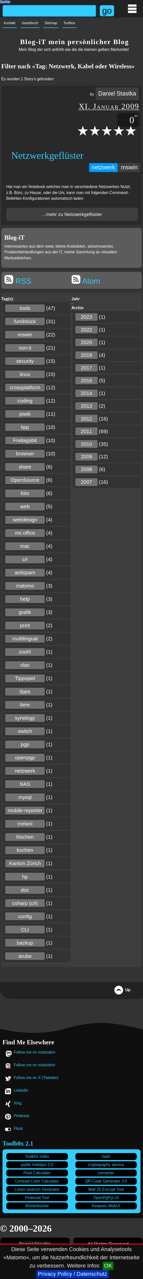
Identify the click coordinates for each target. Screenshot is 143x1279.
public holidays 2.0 (37, 1165)
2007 (86, 482)
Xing (17, 1103)
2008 (86, 469)
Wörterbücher (37, 1206)
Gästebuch (30, 23)
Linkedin (21, 1090)
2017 (86, 368)
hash (106, 1156)
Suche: (5, 1)
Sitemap (51, 23)
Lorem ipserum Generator (36, 1189)
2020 (86, 342)
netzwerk (103, 167)
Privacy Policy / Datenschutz (72, 1274)
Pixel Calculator (37, 1173)
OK (108, 1266)
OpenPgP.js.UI (106, 1197)
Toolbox (69, 23)
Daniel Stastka (117, 93)
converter (106, 1173)
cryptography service (106, 1165)
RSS (17, 280)
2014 (86, 393)
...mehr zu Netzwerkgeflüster (72, 214)
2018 (86, 355)
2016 (86, 380)
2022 (86, 329)
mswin (129, 167)
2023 (86, 317)
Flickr (18, 1128)
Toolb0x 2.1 (17, 1143)
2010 (86, 444)
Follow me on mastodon (34, 1052)
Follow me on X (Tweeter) (36, 1078)
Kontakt (9, 23)
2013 (86, 406)
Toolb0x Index (37, 1156)
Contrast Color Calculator (37, 1181)
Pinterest (21, 1116)
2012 (86, 418)
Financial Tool (37, 1197)
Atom (86, 280)
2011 (86, 431)
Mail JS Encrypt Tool (106, 1189)
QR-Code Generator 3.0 (106, 1181)
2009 (86, 456)
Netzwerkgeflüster (47, 155)
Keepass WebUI (106, 1206)
